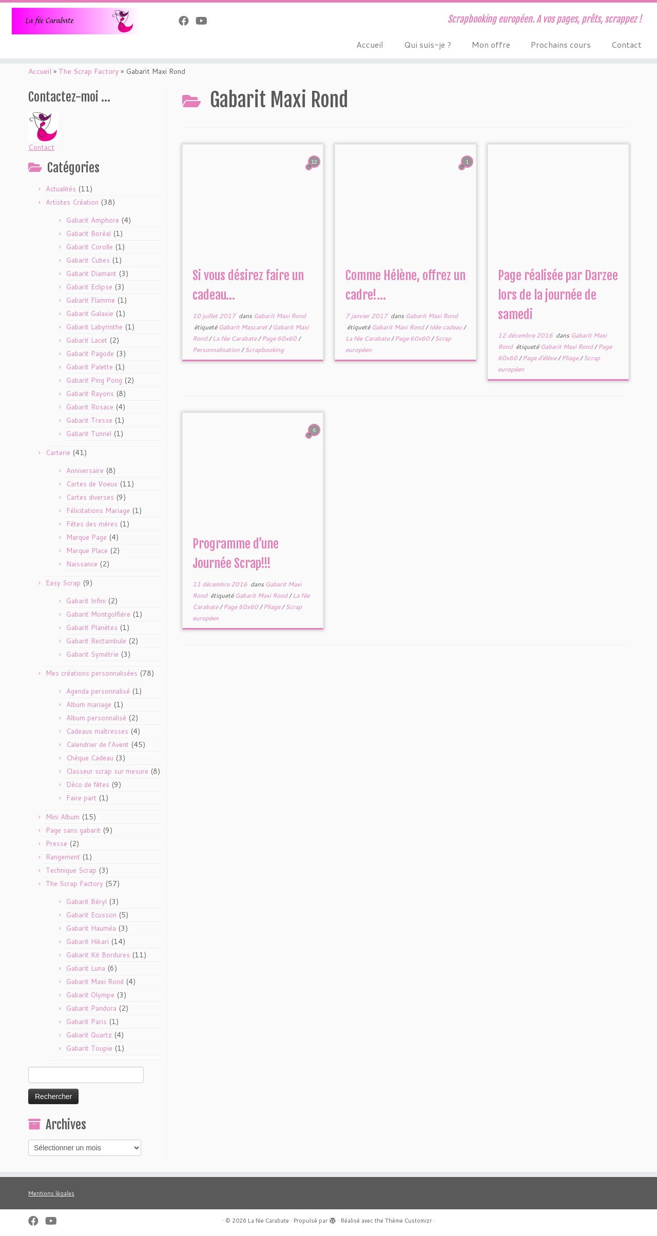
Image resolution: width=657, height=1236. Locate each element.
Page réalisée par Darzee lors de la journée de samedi (558, 295)
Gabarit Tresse (89, 420)
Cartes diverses (90, 497)
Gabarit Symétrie (92, 654)
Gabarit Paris (86, 1021)
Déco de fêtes (87, 784)
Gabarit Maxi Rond (95, 981)
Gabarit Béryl (86, 901)
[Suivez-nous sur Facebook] (187, 20)
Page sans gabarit (73, 830)
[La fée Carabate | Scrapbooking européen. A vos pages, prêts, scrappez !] (75, 21)
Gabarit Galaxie (89, 313)
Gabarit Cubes (88, 260)
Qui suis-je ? (427, 44)
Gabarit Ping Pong (94, 380)
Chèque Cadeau (89, 757)
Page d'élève (540, 358)
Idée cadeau (446, 327)
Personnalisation (216, 349)
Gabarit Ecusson (91, 914)
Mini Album (63, 816)
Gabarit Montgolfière (98, 614)
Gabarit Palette (89, 366)
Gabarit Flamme (90, 300)
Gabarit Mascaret (244, 327)
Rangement (63, 856)
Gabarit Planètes (92, 627)
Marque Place (87, 550)
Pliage (571, 358)
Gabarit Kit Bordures (98, 954)
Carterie (58, 452)
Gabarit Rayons (90, 393)
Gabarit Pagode (90, 353)
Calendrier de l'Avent (97, 744)
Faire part (81, 797)
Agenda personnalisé (98, 691)
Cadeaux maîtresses (97, 731)
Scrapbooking (264, 349)
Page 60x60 (280, 338)
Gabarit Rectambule (96, 640)
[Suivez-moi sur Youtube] (205, 20)
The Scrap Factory (89, 71)
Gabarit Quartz (89, 1034)
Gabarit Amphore (92, 220)
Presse (56, 843)
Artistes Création (72, 202)
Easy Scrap (63, 582)
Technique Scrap (71, 870)
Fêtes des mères (92, 523)
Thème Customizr (408, 1221)
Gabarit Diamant (91, 273)
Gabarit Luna (85, 968)
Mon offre (491, 44)
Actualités (61, 188)
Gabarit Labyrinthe (94, 326)
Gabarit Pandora (91, 1008)
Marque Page (86, 537)
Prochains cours (561, 44)
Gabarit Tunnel (88, 433)
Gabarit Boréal (88, 233)
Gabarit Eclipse (89, 286)
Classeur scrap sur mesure (107, 771)
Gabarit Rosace (89, 406)
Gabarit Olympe (90, 994)
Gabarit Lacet (86, 340)
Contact (626, 44)
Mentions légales (51, 1193)
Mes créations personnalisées (92, 673)
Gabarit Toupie (89, 1048)
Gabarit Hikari (87, 941)
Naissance (82, 563)
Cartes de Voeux (92, 483)
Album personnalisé (96, 717)
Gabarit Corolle (89, 246)
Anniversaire (85, 470)
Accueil (369, 44)
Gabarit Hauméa (91, 928)
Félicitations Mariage (98, 510)
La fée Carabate (235, 338)
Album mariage (88, 704)
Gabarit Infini (86, 600)
